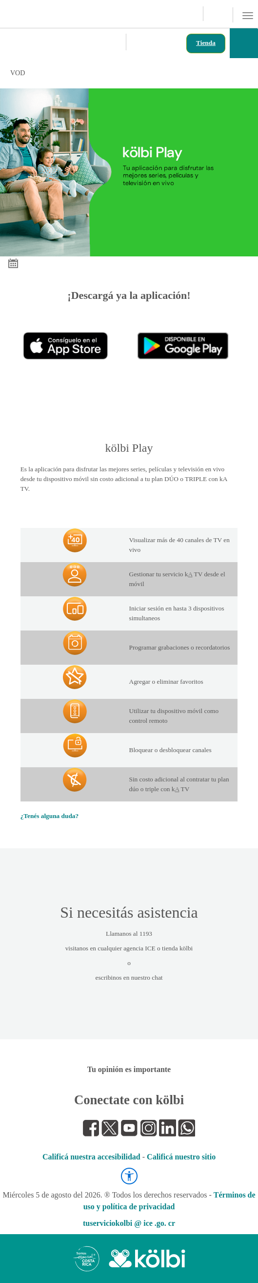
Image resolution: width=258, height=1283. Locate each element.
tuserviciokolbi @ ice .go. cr (129, 1223)
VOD (124, 73)
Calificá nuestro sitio (181, 1157)
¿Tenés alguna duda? (49, 816)
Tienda (206, 42)
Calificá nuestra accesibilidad (91, 1157)
